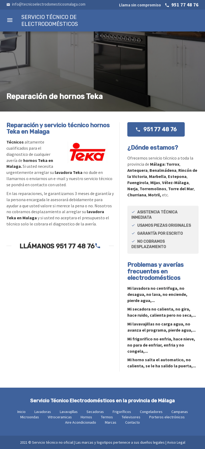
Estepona (177, 176)
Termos (107, 417)
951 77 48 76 (159, 5)
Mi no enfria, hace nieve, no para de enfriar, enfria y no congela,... (161, 345)
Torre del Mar (181, 188)
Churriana (136, 194)
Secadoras (95, 411)
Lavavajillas (69, 411)
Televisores (131, 417)
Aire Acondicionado (80, 422)
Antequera (137, 170)
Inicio (21, 411)
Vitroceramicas (60, 417)
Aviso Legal (176, 442)
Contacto (132, 422)
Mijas (155, 182)
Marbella (157, 176)
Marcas (110, 422)
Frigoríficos (122, 411)
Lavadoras (42, 411)
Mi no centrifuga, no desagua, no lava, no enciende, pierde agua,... (157, 294)
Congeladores (151, 411)
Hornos (86, 417)
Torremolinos (153, 188)
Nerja (132, 188)
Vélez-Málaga (175, 182)
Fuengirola (137, 182)
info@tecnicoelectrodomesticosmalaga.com (45, 4)
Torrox (172, 164)
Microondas (29, 417)
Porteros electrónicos (167, 417)
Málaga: (158, 164)
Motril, (154, 194)
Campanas (179, 411)
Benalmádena (162, 170)
